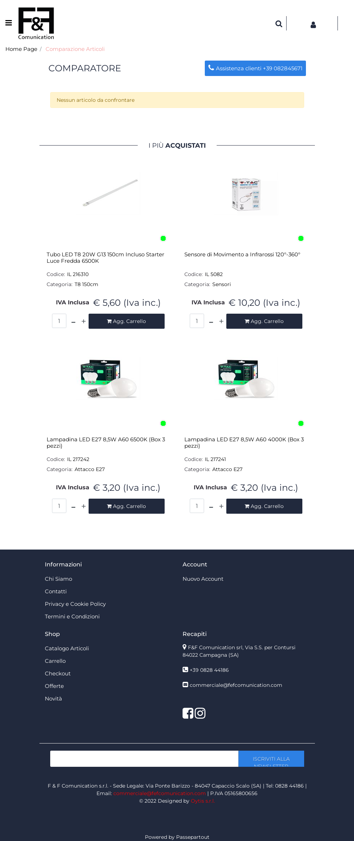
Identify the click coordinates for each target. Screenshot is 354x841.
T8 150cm (86, 284)
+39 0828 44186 (209, 670)
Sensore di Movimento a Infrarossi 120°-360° (242, 254)
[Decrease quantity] (73, 321)
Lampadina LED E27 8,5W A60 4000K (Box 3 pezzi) (244, 442)
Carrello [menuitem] (55, 660)
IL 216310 (78, 274)
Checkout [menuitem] (58, 673)
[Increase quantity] (84, 321)
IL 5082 (214, 274)
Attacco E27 (90, 469)
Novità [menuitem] (53, 698)
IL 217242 (78, 459)
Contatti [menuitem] (56, 591)
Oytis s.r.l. (203, 801)
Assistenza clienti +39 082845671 (255, 68)
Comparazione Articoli (75, 49)
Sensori (221, 284)
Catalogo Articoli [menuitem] (67, 648)
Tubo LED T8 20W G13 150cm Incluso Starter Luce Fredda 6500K (105, 257)
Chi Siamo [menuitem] (58, 578)
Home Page (21, 49)
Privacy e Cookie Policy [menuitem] (75, 603)
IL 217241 (215, 459)
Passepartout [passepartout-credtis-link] (192, 837)
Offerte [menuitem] (54, 686)
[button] (271, 759)
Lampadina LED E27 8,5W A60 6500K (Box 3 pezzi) (106, 442)
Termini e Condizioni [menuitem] (72, 616)
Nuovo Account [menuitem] (203, 578)
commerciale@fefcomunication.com (236, 685)
